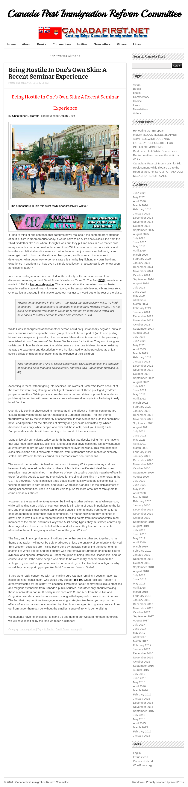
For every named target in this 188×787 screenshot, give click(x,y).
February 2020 (142, 501)
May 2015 (139, 719)
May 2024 (139, 295)
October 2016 (141, 661)
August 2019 (141, 525)
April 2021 (139, 443)
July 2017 (139, 624)
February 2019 (142, 550)
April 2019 (139, 542)
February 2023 (142, 357)
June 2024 (139, 291)
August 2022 (141, 382)
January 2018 (141, 599)
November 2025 (143, 221)
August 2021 (141, 427)
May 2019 (139, 538)
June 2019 (139, 534)
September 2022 (143, 377)
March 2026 (140, 205)
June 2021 (139, 435)
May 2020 (139, 488)
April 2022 (139, 398)
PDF (101, 280)
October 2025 (141, 225)
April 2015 (139, 723)
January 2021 (141, 456)
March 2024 (140, 303)
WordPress (177, 782)
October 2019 (141, 517)
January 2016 (141, 698)
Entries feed (140, 757)
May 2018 (139, 583)
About (26, 44)
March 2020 (140, 497)
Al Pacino (49, 629)
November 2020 (143, 464)
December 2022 (143, 365)
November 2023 (143, 320)
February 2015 (142, 731)
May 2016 (139, 682)
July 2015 (139, 715)
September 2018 (143, 567)
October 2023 (141, 324)
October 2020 (141, 468)
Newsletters (102, 44)
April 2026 (139, 201)
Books (41, 44)
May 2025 (139, 246)
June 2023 (139, 340)
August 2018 (141, 571)
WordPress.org (142, 765)
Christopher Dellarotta (26, 115)
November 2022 (143, 369)
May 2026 (139, 197)
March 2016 (140, 690)
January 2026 (141, 213)
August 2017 (141, 620)
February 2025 (142, 258)
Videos (122, 44)
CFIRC (45, 83)
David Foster (62, 629)
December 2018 (143, 558)
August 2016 (141, 669)
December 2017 (143, 604)
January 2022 (141, 410)
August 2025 (141, 234)
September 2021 (143, 423)
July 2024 (139, 287)
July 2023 (139, 336)
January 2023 (141, 361)
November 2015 (143, 706)
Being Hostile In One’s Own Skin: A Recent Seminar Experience (57, 73)
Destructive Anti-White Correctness (155, 151)
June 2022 (139, 390)
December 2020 (143, 460)
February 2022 (142, 406)
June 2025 (139, 242)
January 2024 (141, 312)
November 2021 (143, 419)
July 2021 (139, 431)
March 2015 (140, 727)
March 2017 (140, 641)
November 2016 (143, 657)
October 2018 (141, 562)
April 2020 (139, 493)
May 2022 (139, 394)
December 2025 (143, 217)
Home (11, 44)
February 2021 (142, 451)
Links (137, 44)
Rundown (138, 782)
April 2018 (139, 587)
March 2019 (140, 546)
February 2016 (142, 694)
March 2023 (140, 353)
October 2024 (141, 275)
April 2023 (139, 349)
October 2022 (141, 373)
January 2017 (141, 649)
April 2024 (139, 299)
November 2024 (143, 271)
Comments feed (143, 761)
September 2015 (143, 710)
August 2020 (141, 476)
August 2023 (141, 332)
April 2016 (139, 686)
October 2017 (141, 612)
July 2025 (139, 238)
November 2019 (143, 513)
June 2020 (139, 484)
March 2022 (140, 402)
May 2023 (139, 345)
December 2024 (143, 266)
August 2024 (141, 283)
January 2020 (141, 505)
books (137, 92)
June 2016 (139, 678)
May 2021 (139, 439)
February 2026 (142, 209)
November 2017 (143, 608)
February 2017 (142, 645)
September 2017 (143, 616)
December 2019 (143, 509)
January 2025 (141, 262)
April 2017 (139, 636)
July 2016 (139, 673)
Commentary (62, 44)
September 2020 (143, 472)
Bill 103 (78, 579)
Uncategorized (28, 629)
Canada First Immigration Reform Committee (94, 13)
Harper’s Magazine (42, 284)
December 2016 (143, 653)
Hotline (82, 44)
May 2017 (139, 632)
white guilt (76, 629)
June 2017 (139, 628)
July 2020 (139, 480)
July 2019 (139, 530)
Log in (137, 752)
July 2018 (139, 575)
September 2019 (143, 521)
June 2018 (139, 579)
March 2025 (140, 254)
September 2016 (143, 665)
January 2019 (141, 554)
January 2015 (141, 735)
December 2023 (143, 316)
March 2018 (140, 591)
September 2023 (143, 328)
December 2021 (143, 414)
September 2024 (143, 279)
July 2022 (139, 386)
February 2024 (142, 308)
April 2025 (139, 250)
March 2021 (140, 447)
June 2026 (139, 193)
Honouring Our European (149, 130)
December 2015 (143, 702)
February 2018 (142, 595)
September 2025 (143, 230)
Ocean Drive (67, 115)
